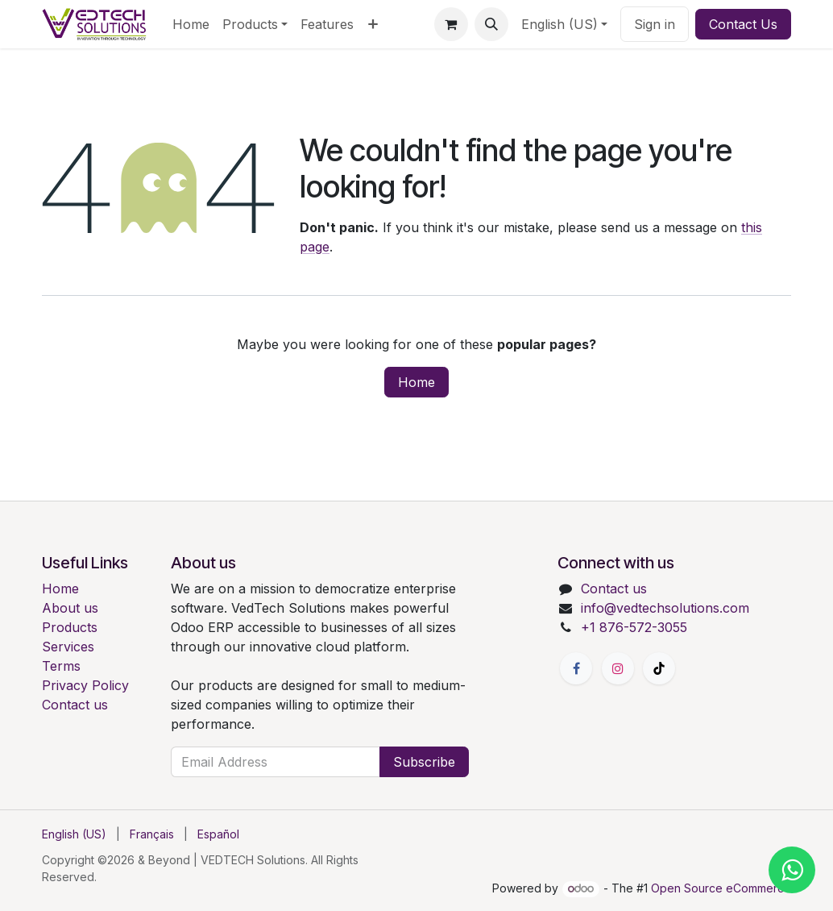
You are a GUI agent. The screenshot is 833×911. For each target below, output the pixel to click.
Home (416, 382)
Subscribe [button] (424, 762)
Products (69, 627)
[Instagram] (618, 668)
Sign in (654, 24)
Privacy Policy (85, 685)
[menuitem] (191, 24)
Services (68, 647)
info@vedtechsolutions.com (665, 608)
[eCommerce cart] (451, 24)
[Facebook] (576, 668)
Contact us (75, 705)
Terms (61, 666)
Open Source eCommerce (721, 888)
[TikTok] (659, 668)
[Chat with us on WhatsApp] (789, 867)
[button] (491, 24)
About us (70, 608)
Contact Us (743, 24)
